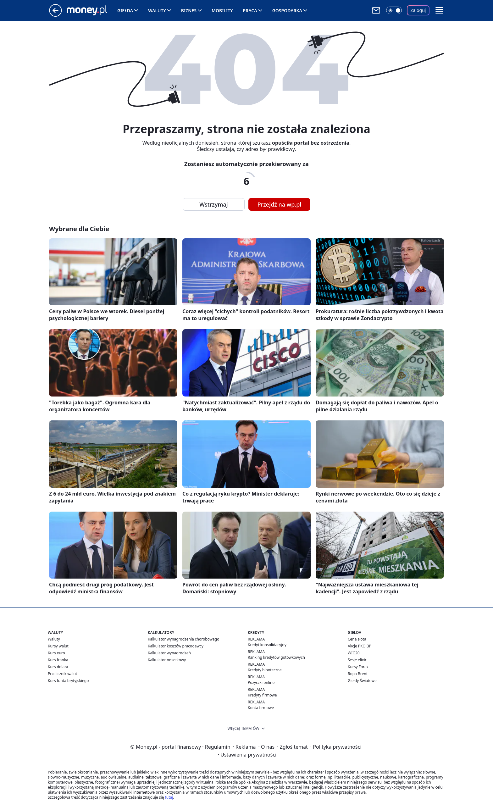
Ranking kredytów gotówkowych (276, 657)
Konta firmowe (261, 707)
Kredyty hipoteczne (265, 670)
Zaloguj (418, 10)
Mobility (222, 11)
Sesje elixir (357, 660)
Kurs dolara (58, 666)
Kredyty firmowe (262, 695)
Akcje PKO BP (359, 646)
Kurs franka (58, 660)
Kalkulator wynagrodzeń (169, 653)
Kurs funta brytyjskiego (68, 680)
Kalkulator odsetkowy (167, 660)
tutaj (169, 797)
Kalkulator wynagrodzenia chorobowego (183, 639)
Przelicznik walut (62, 673)
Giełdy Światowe (362, 680)
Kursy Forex (358, 666)
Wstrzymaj (213, 204)
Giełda (125, 11)
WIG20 (354, 653)
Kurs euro (56, 653)
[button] (439, 10)
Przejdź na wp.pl (280, 204)
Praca (250, 11)
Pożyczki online (261, 682)
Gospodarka (287, 11)
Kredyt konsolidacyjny (267, 644)
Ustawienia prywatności (247, 754)
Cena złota (357, 639)
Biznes (189, 11)
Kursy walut (58, 646)
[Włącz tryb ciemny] (394, 10)
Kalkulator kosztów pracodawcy (175, 646)
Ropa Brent (358, 673)
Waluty (157, 11)
